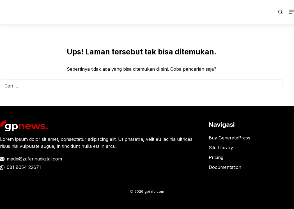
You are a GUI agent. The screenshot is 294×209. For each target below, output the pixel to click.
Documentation (225, 167)
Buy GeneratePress (229, 138)
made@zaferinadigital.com (34, 159)
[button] (280, 12)
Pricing (216, 157)
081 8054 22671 (24, 167)
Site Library (221, 147)
